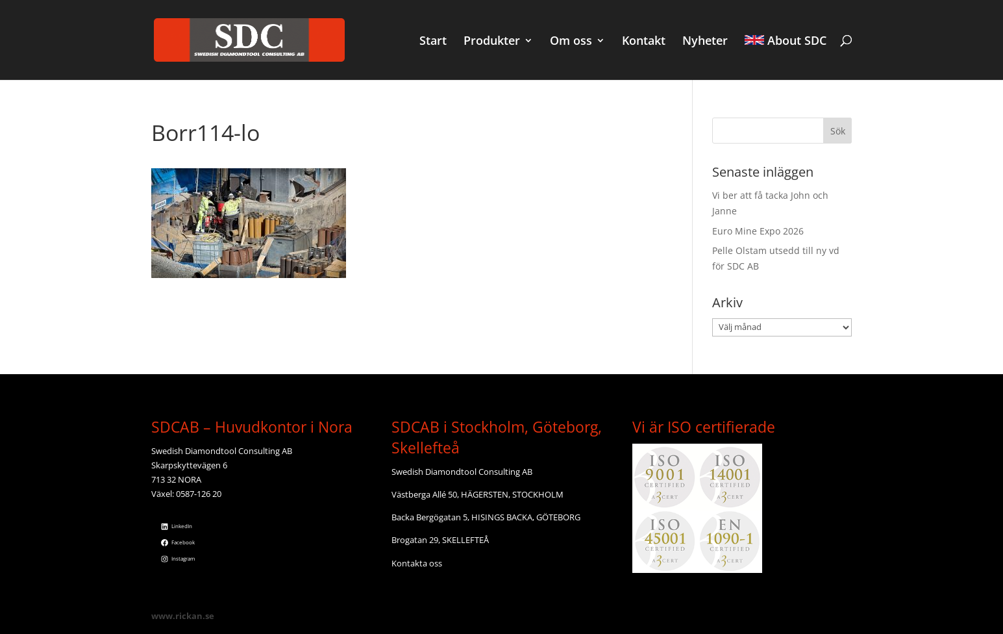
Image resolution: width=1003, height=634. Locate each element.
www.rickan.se (182, 616)
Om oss (571, 42)
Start (433, 42)
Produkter (492, 42)
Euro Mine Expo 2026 (758, 231)
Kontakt (643, 42)
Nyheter (705, 42)
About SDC (785, 41)
